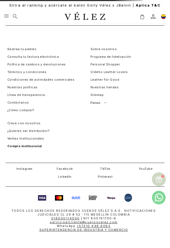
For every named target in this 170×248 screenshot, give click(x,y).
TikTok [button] (105, 169)
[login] (153, 16)
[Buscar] (15, 16)
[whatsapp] (159, 197)
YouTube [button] (146, 169)
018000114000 (65, 218)
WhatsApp (83, 226)
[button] (142, 16)
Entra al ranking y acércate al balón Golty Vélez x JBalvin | (85, 5)
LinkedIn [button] (65, 177)
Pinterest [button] (105, 177)
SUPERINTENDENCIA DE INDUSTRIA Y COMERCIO (83, 230)
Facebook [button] (65, 169)
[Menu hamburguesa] (6, 16)
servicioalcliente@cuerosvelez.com (84, 222)
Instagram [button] (24, 169)
